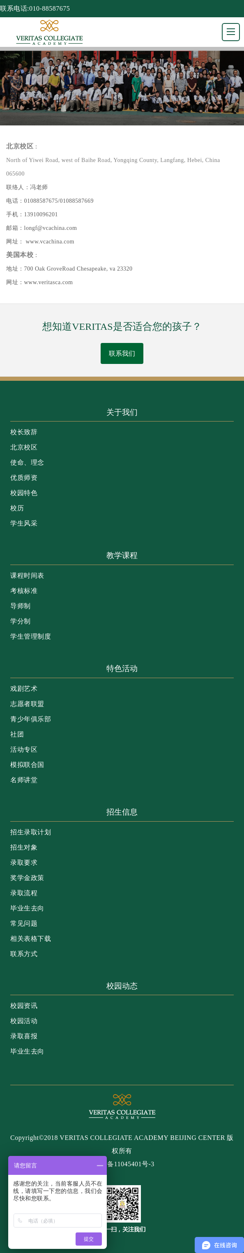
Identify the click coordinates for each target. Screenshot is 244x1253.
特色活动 (122, 668)
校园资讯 (23, 1005)
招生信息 (122, 812)
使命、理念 (27, 462)
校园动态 (122, 986)
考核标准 (23, 590)
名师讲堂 (23, 779)
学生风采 (23, 523)
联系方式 (23, 953)
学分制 (20, 621)
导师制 (20, 605)
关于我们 (122, 412)
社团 (17, 734)
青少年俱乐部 (30, 719)
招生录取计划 (30, 832)
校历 (17, 508)
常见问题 (23, 923)
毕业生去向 (27, 908)
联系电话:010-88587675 (35, 8)
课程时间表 (27, 575)
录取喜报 (23, 1036)
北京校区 (23, 447)
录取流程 (23, 892)
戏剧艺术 (23, 688)
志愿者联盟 (27, 703)
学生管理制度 (30, 636)
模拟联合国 (27, 764)
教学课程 (122, 555)
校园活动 (23, 1020)
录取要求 (23, 862)
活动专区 (23, 749)
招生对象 (23, 847)
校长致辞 (23, 431)
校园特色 (23, 492)
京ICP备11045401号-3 (122, 1163)
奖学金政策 (27, 877)
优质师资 (23, 477)
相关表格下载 (30, 938)
